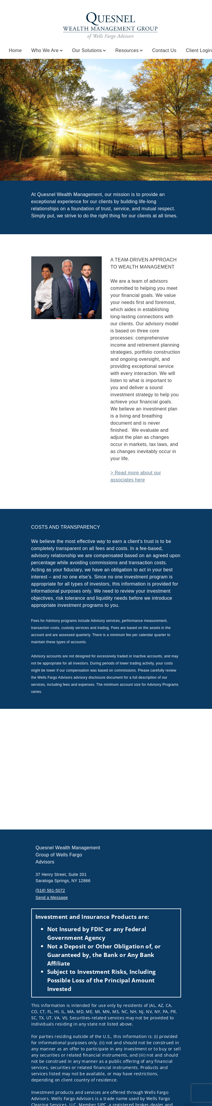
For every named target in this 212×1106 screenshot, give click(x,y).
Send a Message (52, 897)
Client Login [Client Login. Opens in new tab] (199, 50)
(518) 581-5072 (50, 890)
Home (15, 50)
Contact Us (164, 50)
